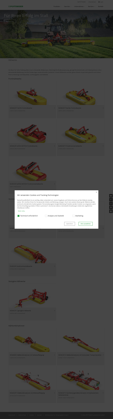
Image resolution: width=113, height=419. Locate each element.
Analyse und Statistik (56, 216)
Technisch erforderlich (29, 216)
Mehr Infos (21, 211)
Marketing (79, 216)
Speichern (69, 224)
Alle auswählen (86, 224)
